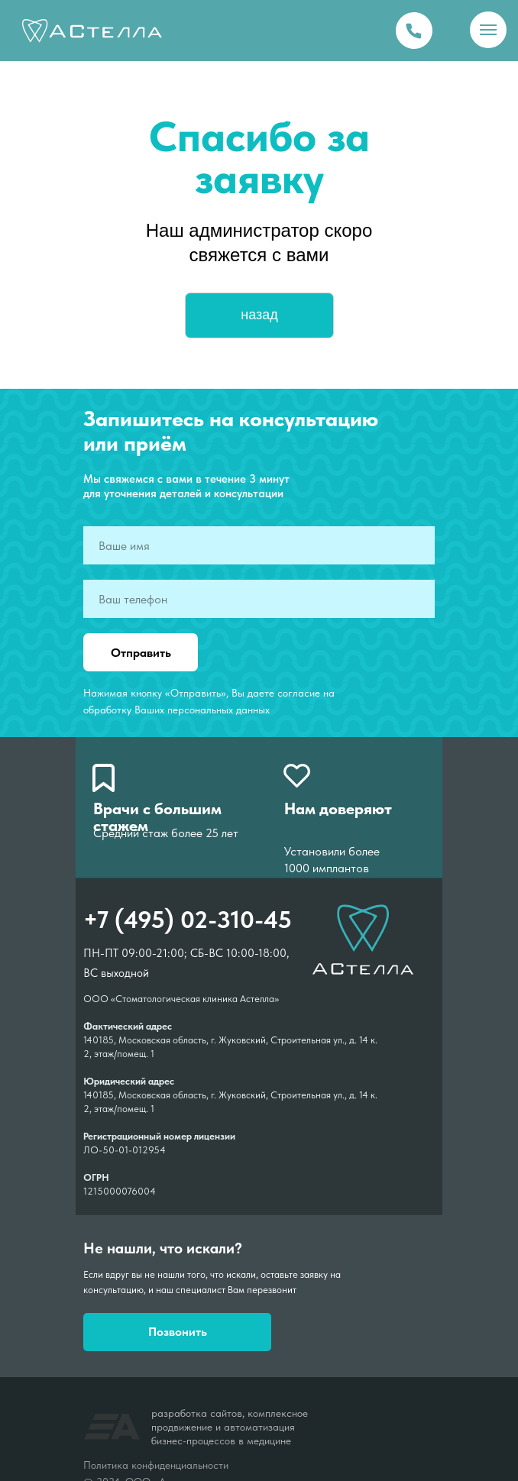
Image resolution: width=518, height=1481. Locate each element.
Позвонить (177, 1331)
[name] (259, 545)
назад (259, 314)
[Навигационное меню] (488, 29)
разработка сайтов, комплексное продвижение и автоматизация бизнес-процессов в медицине (229, 1427)
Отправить (141, 652)
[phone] (259, 599)
